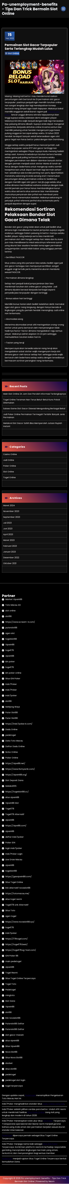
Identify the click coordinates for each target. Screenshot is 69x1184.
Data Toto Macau (14, 741)
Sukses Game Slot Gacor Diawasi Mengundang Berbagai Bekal (34, 408)
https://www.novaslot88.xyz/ (19, 922)
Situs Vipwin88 (12, 1046)
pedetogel (10, 735)
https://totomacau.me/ (17, 893)
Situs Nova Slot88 (13, 1057)
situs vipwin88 (12, 797)
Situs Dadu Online (36, 1112)
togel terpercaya (14, 1086)
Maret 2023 (9, 540)
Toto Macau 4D (13, 605)
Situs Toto (10, 910)
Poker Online (9, 466)
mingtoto (10, 995)
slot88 (8, 616)
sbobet (9, 1063)
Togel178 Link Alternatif (16, 905)
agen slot (10, 633)
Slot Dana (10, 1001)
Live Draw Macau (13, 859)
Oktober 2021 (9, 563)
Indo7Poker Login (13, 854)
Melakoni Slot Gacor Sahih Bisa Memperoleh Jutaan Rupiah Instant (32, 425)
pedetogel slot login (15, 1080)
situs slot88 (11, 1069)
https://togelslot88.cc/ (17, 791)
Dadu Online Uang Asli (53, 1104)
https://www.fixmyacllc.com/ (20, 769)
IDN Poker (48, 1121)
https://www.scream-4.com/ (20, 622)
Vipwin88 (9, 644)
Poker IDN (10, 842)
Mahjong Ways (12, 707)
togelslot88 (11, 639)
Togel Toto (10, 984)
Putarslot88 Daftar (14, 1023)
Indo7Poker (11, 684)
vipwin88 (9, 656)
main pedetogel (13, 961)
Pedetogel (10, 989)
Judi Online (8, 460)
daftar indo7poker (14, 837)
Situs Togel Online (14, 882)
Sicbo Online (11, 752)
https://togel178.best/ (16, 944)
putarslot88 (11, 627)
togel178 (9, 650)
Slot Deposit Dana (14, 780)
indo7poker (11, 695)
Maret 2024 (9, 505)
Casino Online (10, 454)
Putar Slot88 (11, 712)
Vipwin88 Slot (12, 803)
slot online (10, 610)
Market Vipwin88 (13, 599)
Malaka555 (10, 786)
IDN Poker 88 (11, 956)
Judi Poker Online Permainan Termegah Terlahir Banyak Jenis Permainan (34, 416)
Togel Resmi (11, 972)
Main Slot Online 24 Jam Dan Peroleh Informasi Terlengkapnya (34, 394)
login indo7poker (13, 848)
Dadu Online (11, 729)
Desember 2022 (11, 557)
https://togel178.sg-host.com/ (20, 950)
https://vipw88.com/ (15, 825)
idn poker (10, 661)
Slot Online (13, 53)
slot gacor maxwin (14, 1035)
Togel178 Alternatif (14, 814)
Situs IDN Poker (12, 678)
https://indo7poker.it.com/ (18, 724)
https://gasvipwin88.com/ (18, 876)
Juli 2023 (7, 522)
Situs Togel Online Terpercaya (20, 978)
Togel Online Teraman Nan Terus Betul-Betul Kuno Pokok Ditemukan (31, 401)
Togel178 (9, 808)
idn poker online (13, 673)
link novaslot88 (12, 1018)
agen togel (10, 916)
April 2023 (8, 534)
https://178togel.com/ (16, 939)
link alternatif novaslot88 (17, 888)
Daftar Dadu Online (15, 746)
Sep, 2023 (10, 36)
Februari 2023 (10, 546)
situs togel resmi (13, 899)
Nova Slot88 (11, 1052)
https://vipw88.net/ (15, 763)
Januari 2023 (9, 551)
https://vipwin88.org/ (16, 774)
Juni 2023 (7, 528)
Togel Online (9, 477)
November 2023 (11, 511)
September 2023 (11, 517)
